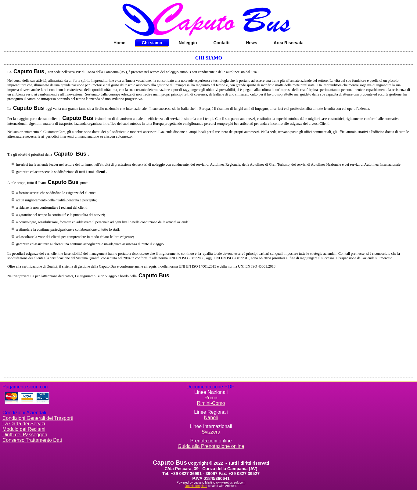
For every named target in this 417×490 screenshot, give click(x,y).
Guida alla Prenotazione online (211, 446)
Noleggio (188, 42)
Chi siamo (152, 42)
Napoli (211, 417)
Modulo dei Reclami (23, 429)
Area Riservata (289, 42)
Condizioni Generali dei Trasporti (37, 418)
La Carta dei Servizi (23, 423)
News (251, 42)
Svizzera (211, 431)
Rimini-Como (211, 403)
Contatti (222, 42)
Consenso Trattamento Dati (32, 440)
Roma (210, 397)
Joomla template (196, 486)
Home (119, 42)
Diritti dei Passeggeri (24, 434)
